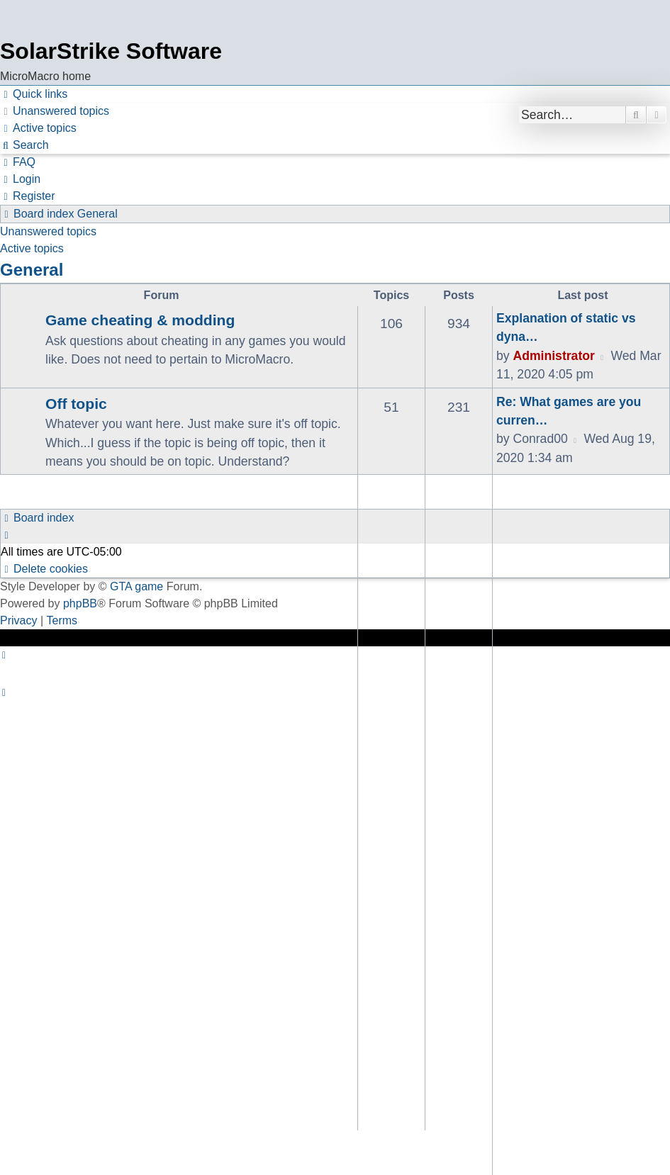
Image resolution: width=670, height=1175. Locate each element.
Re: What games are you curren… (568, 411)
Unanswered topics (48, 231)
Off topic (76, 403)
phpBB (80, 603)
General (31, 269)
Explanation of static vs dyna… (566, 327)
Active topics (32, 248)
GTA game (136, 586)
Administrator (553, 356)
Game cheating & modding (140, 320)
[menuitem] (54, 111)
